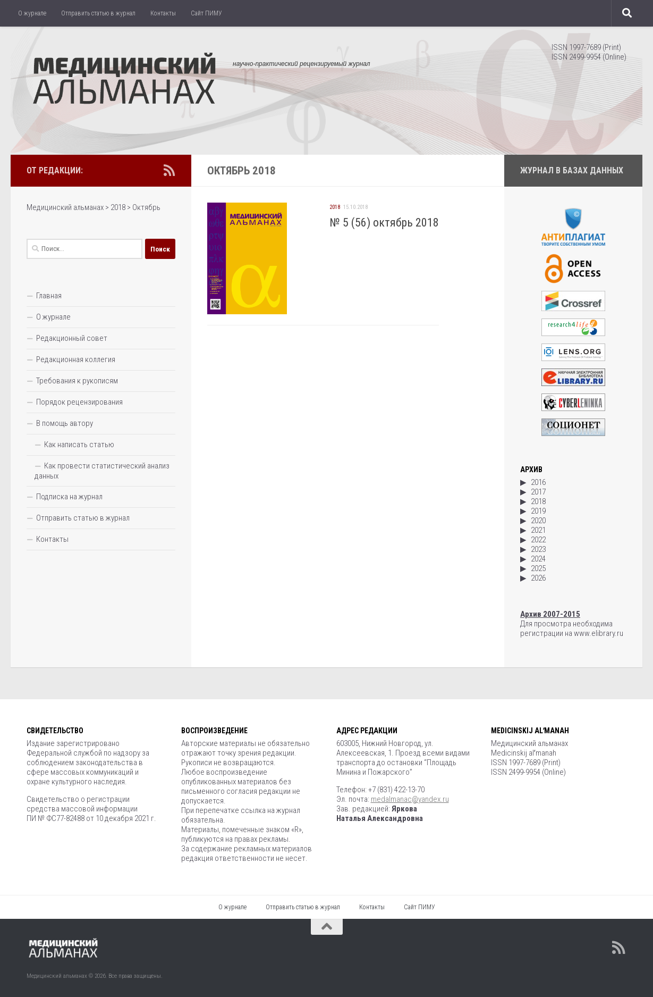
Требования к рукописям (77, 381)
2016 (538, 482)
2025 (538, 568)
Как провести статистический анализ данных (102, 471)
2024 (538, 559)
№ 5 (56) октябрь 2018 (384, 222)
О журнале (32, 13)
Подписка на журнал (69, 496)
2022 (538, 539)
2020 (538, 520)
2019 (538, 511)
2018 (334, 207)
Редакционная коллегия (75, 359)
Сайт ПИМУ (206, 13)
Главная (49, 295)
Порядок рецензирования (79, 402)
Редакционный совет (71, 338)
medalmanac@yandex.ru (410, 799)
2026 (538, 578)
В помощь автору (64, 423)
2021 (538, 530)
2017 (538, 492)
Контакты (163, 13)
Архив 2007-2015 (550, 614)
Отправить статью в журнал (98, 13)
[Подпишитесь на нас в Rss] (169, 170)
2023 (538, 549)
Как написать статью (79, 444)
